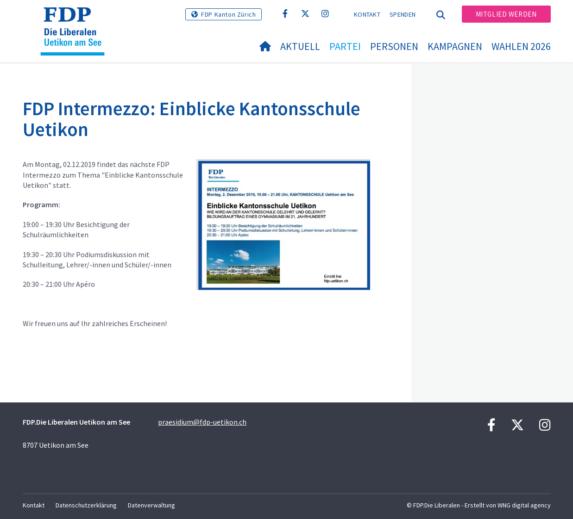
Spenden (403, 14)
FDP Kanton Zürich (228, 14)
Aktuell (300, 46)
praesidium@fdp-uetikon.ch (202, 421)
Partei (345, 46)
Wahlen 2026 (521, 46)
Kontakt (367, 14)
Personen (394, 46)
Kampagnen (455, 46)
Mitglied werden (506, 14)
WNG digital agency (524, 505)
